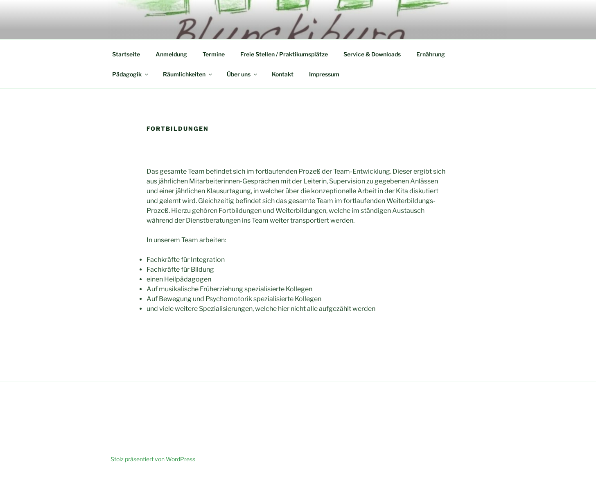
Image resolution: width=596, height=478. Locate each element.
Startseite (126, 54)
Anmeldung (171, 54)
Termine (214, 54)
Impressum (324, 74)
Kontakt (282, 74)
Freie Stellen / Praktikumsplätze (284, 54)
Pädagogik (130, 74)
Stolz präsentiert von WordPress (153, 459)
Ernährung (430, 54)
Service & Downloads (372, 54)
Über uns (242, 74)
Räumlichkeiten (188, 74)
